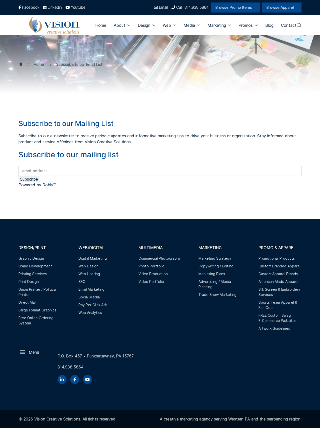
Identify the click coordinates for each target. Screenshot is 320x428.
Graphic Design (31, 258)
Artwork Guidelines (274, 328)
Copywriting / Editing (216, 266)
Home (100, 25)
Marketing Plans (211, 274)
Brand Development (35, 266)
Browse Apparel (280, 7)
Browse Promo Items (233, 7)
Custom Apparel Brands (278, 274)
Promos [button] (248, 25)
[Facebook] (29, 7)
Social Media (89, 297)
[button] (299, 25)
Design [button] (146, 25)
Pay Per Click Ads (93, 305)
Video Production (153, 274)
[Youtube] (76, 7)
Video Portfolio (151, 281)
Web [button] (169, 25)
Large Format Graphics (37, 310)
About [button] (122, 25)
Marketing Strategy (214, 258)
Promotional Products (276, 258)
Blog (269, 25)
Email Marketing (91, 289)
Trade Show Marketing (217, 294)
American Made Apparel (278, 281)
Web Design (88, 266)
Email (161, 7)
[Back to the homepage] (54, 25)
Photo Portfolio (151, 266)
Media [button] (192, 25)
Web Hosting (89, 274)
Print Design (28, 281)
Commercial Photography (159, 258)
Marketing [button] (219, 25)
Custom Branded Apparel (279, 266)
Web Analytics (90, 312)
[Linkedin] (52, 7)
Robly (47, 184)
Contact (288, 25)
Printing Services (32, 274)
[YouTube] (87, 379)
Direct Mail (27, 302)
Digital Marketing (92, 258)
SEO (82, 281)
